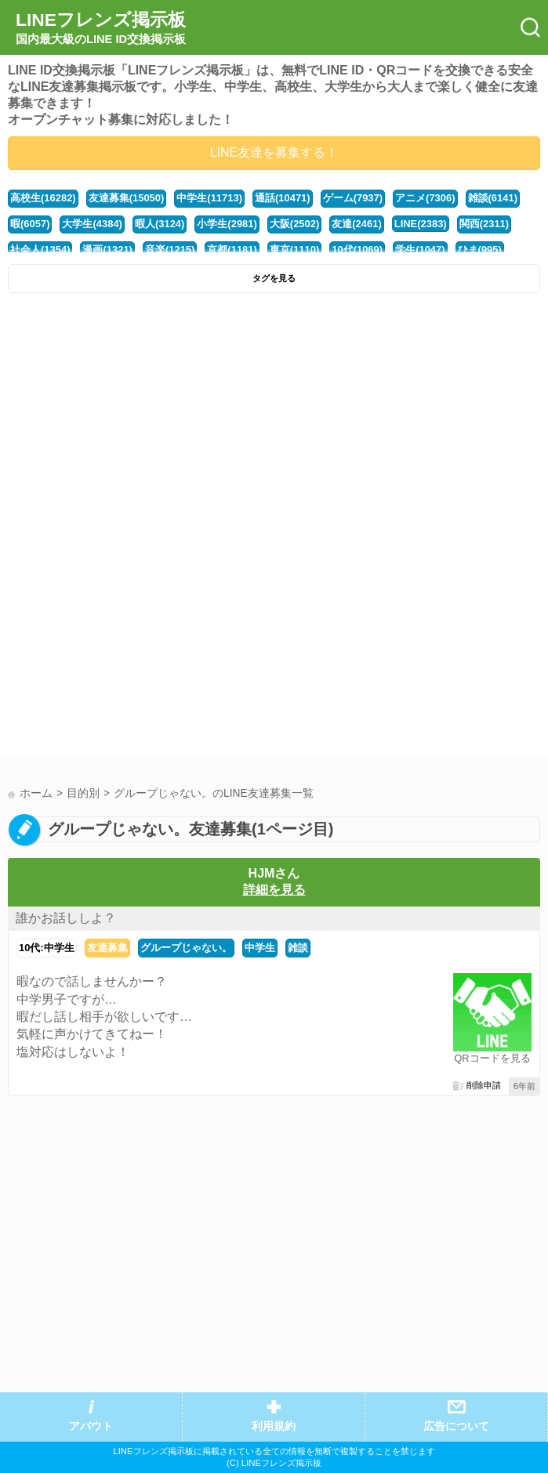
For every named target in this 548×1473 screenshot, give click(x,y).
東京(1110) (294, 249)
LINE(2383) (420, 224)
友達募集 (107, 948)
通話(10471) (282, 198)
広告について (456, 1426)
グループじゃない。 (186, 948)
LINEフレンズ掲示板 (101, 28)
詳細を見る (274, 889)
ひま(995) (480, 249)
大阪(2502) (294, 224)
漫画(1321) (107, 249)
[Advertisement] (274, 418)
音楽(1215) (169, 249)
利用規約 (274, 1426)
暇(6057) (29, 224)
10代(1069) (357, 249)
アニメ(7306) (425, 198)
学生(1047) (420, 249)
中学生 (260, 948)
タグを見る (274, 278)
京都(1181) (231, 249)
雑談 (298, 948)
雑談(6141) (492, 198)
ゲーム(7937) (353, 198)
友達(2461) (356, 224)
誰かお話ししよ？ (66, 918)
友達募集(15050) (127, 198)
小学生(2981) (226, 224)
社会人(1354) (40, 249)
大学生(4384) (92, 224)
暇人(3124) (159, 224)
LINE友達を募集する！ (274, 152)
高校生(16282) (43, 198)
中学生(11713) (209, 198)
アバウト (91, 1426)
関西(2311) (484, 224)
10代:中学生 (46, 948)
